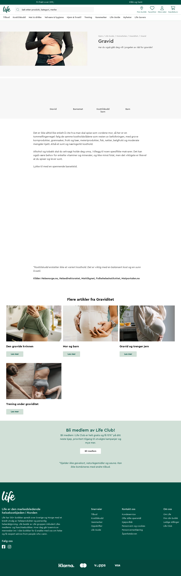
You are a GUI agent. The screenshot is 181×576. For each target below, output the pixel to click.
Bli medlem (90, 451)
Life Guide (109, 36)
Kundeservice (129, 514)
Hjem (100, 36)
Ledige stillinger (171, 522)
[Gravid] (53, 100)
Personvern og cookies (133, 526)
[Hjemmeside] (6, 9)
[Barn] (128, 100)
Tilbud (94, 514)
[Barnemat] (78, 100)
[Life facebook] (3, 550)
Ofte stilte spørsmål (131, 518)
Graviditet (133, 36)
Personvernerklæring (132, 530)
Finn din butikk (170, 518)
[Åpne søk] (54, 9)
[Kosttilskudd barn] (103, 101)
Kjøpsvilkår (127, 522)
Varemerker (96, 522)
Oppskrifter (96, 526)
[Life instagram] (9, 550)
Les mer (15, 354)
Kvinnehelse (122, 36)
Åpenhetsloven (129, 534)
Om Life (167, 514)
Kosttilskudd (97, 518)
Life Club (167, 526)
